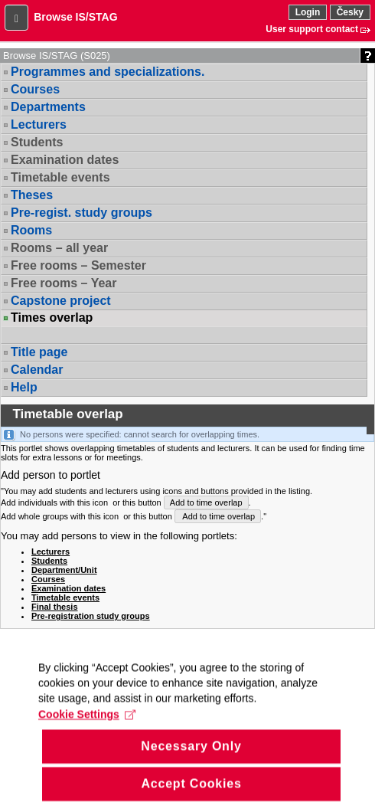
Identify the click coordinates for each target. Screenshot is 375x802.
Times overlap (52, 318)
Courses (35, 89)
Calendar (37, 369)
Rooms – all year (59, 247)
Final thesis (54, 606)
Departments (48, 106)
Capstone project (61, 300)
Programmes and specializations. (107, 71)
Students (37, 142)
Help (24, 387)
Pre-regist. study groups (81, 212)
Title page (39, 351)
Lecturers (39, 124)
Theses (32, 194)
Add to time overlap (206, 502)
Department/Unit (64, 569)
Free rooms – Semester (78, 265)
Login (308, 12)
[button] (16, 18)
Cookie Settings (86, 730)
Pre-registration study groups (90, 615)
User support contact (312, 29)
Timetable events (60, 177)
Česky (350, 12)
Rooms (31, 230)
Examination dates (65, 159)
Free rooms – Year (63, 283)
